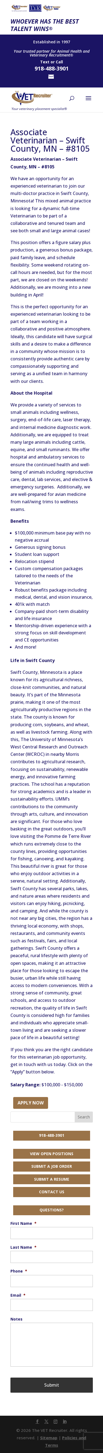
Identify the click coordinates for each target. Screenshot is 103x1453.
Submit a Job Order (51, 1166)
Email (18, 1295)
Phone (18, 1271)
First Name (23, 1223)
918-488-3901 (51, 1135)
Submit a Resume (51, 1179)
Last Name (23, 1247)
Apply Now (31, 1103)
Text (44, 61)
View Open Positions (51, 1153)
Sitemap (48, 1437)
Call (59, 61)
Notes (16, 1319)
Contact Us (51, 1191)
